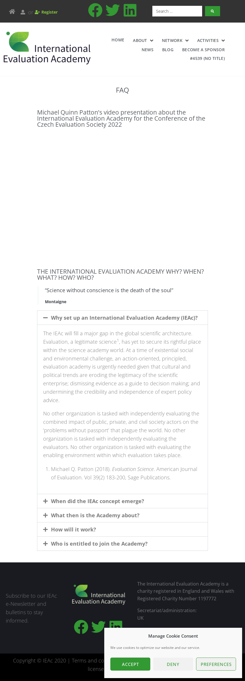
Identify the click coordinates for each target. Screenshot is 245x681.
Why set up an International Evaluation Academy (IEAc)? (124, 317)
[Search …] (177, 11)
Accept (130, 664)
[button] (122, 318)
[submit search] (212, 11)
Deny (173, 664)
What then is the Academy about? (95, 515)
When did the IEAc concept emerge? (97, 501)
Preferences (216, 664)
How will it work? (73, 529)
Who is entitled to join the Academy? (99, 543)
